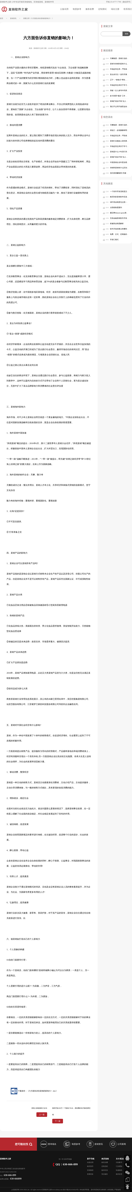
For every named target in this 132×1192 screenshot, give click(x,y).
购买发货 (119, 1174)
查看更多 (90, 1174)
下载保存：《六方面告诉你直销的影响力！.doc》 (34, 1091)
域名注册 (115, 9)
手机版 (69, 1159)
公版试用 (64, 9)
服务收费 (90, 9)
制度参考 (77, 9)
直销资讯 (13, 18)
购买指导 (90, 1166)
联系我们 (128, 9)
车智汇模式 (114, 240)
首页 (1, 18)
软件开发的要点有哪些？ (119, 229)
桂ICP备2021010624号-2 (71, 1190)
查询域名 (48, 1144)
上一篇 (42, 1115)
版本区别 (104, 1170)
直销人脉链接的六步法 (39, 1108)
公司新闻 (117, 1144)
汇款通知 (119, 1166)
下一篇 (57, 1121)
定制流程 (104, 1166)
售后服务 (104, 1174)
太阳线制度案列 (116, 207)
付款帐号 (119, 1162)
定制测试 (102, 9)
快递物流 (119, 1170)
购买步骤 (104, 1162)
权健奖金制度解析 (117, 223)
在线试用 (90, 1162)
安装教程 (90, 1170)
